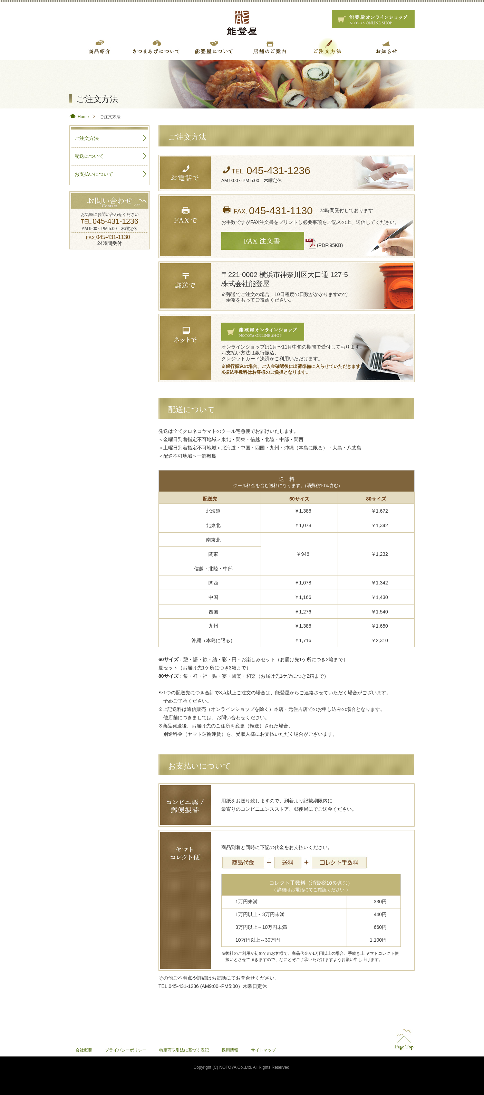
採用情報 (230, 1050)
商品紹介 (98, 47)
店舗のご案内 (270, 47)
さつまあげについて (155, 47)
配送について (89, 156)
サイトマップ (263, 1050)
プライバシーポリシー (125, 1050)
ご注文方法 (327, 47)
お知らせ (384, 47)
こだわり (212, 47)
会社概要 (84, 1050)
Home (83, 116)
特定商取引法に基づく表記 (184, 1050)
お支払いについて (94, 174)
